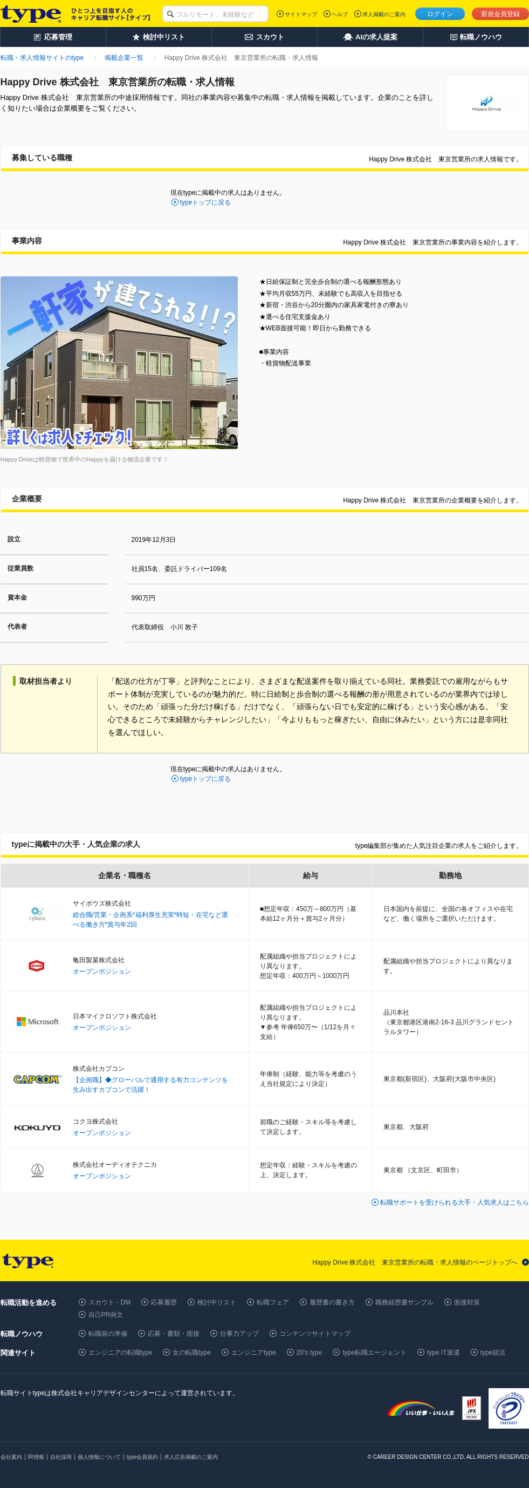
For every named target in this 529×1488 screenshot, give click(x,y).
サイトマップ (301, 14)
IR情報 (36, 1457)
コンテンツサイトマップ (315, 1333)
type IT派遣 (443, 1352)
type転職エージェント (374, 1352)
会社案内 (11, 1457)
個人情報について (99, 1457)
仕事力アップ (239, 1333)
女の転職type (192, 1352)
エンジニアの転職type (120, 1352)
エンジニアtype (253, 1352)
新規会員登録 (500, 14)
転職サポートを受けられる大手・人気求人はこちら (454, 1202)
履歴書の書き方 (332, 1302)
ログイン (440, 14)
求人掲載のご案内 (384, 14)
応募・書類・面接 (174, 1333)
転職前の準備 (107, 1333)
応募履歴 (164, 1302)
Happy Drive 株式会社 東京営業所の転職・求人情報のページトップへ (415, 1262)
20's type (309, 1352)
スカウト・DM (109, 1302)
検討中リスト (216, 1302)
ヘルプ (340, 14)
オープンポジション (102, 971)
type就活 (493, 1352)
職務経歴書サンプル (404, 1302)
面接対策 (467, 1302)
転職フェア (273, 1302)
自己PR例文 (105, 1315)
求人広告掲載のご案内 (191, 1457)
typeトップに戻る (205, 202)
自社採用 (61, 1457)
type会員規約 (143, 1457)
